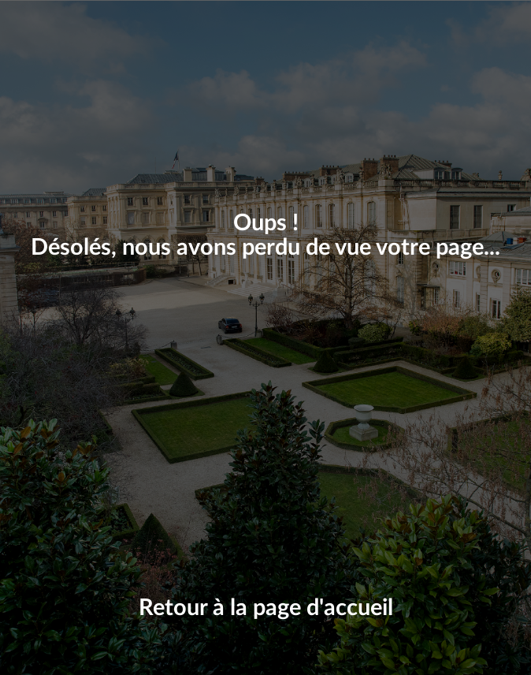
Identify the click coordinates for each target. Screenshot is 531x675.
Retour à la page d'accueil (266, 608)
